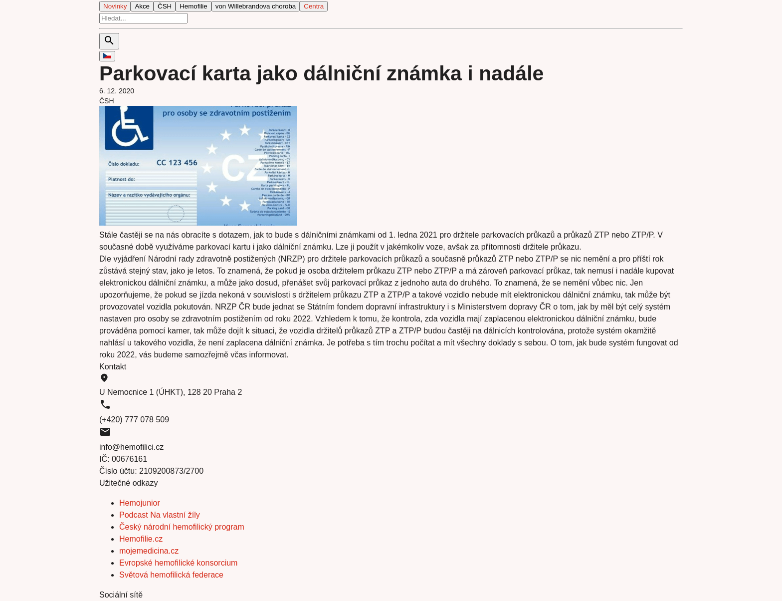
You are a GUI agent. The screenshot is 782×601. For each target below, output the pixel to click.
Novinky (115, 6)
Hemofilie (193, 6)
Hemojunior (139, 503)
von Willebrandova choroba (255, 6)
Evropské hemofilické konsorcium (178, 563)
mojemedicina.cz (149, 551)
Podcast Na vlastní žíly (159, 515)
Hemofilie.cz (141, 539)
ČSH (165, 6)
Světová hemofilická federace (171, 575)
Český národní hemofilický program (181, 527)
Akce (142, 6)
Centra (314, 6)
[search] (143, 18)
